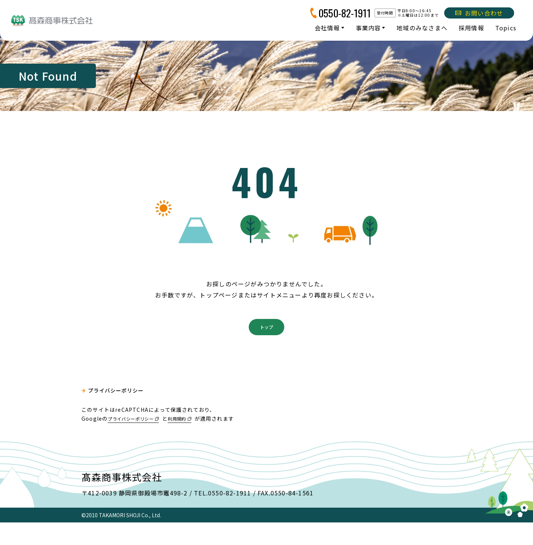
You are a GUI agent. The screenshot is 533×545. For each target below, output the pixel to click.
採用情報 (471, 28)
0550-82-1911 (344, 12)
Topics (505, 28)
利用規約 (189, 440)
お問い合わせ (479, 13)
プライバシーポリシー (120, 414)
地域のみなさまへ (421, 28)
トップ (266, 347)
